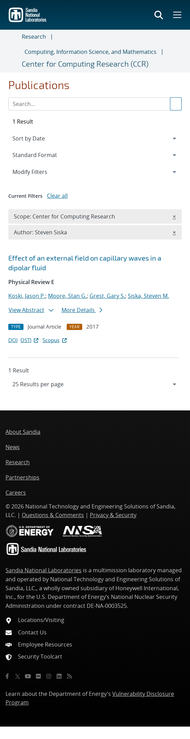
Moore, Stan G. (67, 296)
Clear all (57, 196)
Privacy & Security (113, 515)
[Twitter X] (17, 676)
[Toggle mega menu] (176, 14)
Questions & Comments (53, 515)
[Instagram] (49, 676)
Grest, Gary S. (107, 296)
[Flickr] (38, 676)
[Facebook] (7, 676)
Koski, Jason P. (26, 296)
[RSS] (69, 676)
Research (34, 36)
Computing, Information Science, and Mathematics (90, 52)
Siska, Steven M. (148, 296)
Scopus (55, 340)
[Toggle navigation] (14, 51)
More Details (81, 310)
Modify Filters (39, 171)
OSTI (30, 340)
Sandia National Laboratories (44, 570)
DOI (13, 340)
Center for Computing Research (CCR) (85, 63)
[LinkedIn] (59, 676)
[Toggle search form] (158, 14)
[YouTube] (28, 676)
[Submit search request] (176, 103)
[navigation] (95, 384)
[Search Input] (95, 103)
